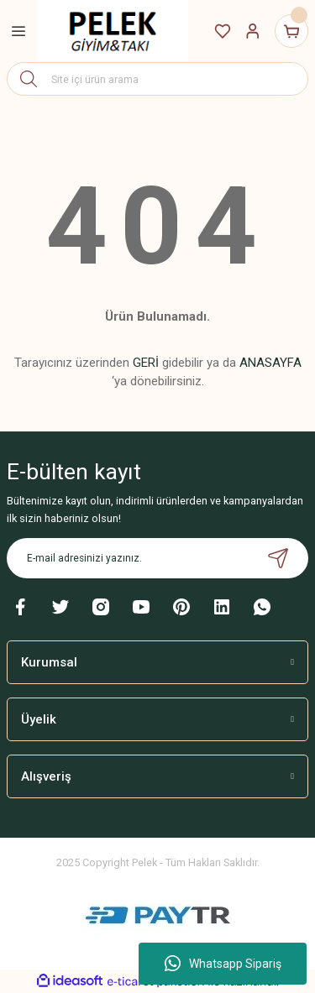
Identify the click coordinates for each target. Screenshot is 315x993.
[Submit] (278, 558)
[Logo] (112, 31)
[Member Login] (252, 31)
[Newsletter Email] (157, 558)
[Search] (157, 79)
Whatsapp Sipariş (223, 963)
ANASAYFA (270, 362)
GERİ (146, 362)
